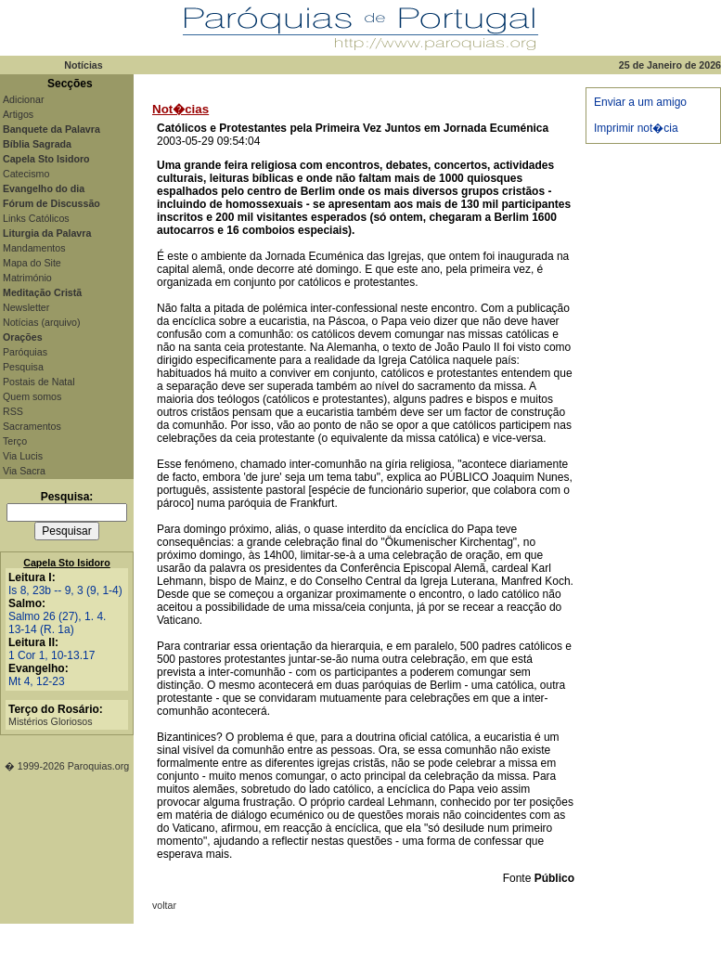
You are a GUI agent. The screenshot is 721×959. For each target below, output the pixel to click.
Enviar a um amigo (640, 102)
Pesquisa (23, 366)
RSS (13, 411)
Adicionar (23, 99)
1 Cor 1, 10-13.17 (51, 655)
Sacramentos (32, 426)
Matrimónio (27, 277)
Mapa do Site (32, 262)
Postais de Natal (39, 381)
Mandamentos (34, 247)
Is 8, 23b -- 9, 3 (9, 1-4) (65, 590)
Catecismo (26, 173)
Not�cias (180, 109)
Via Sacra (24, 470)
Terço (15, 441)
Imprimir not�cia (636, 128)
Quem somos (32, 396)
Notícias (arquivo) (42, 322)
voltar (164, 905)
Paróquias (25, 351)
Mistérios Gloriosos (50, 721)
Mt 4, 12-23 (36, 681)
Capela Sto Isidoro (66, 562)
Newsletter (26, 307)
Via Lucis (23, 455)
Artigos (18, 114)
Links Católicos (36, 218)
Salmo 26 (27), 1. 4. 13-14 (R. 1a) (57, 623)
